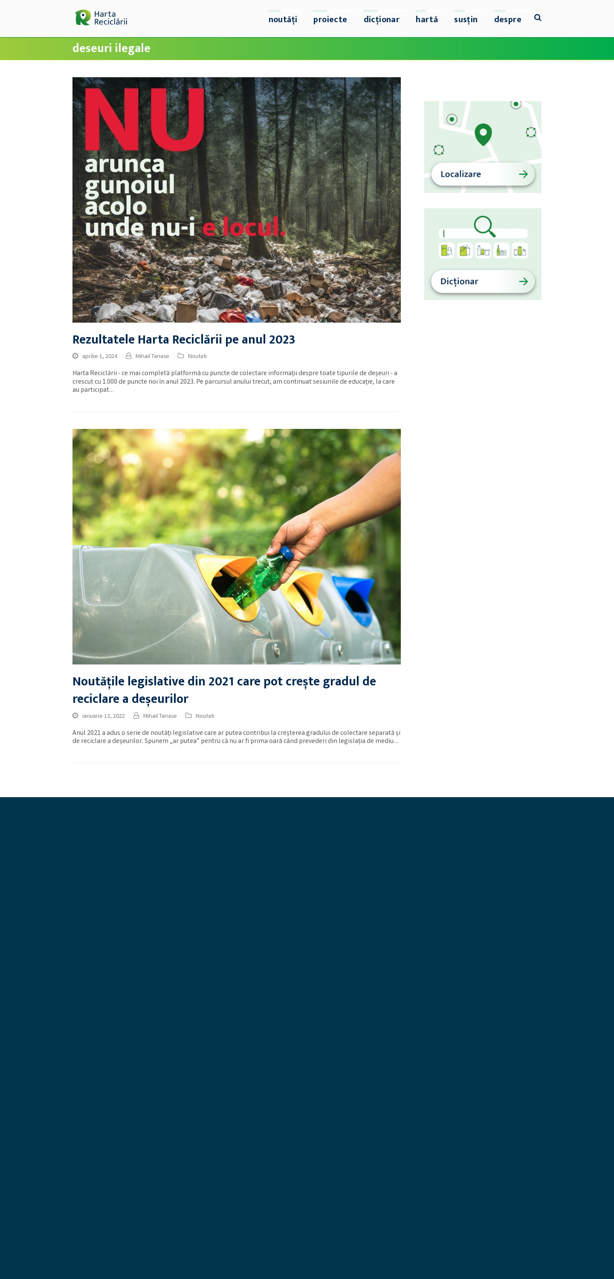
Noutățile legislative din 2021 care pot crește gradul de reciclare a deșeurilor (224, 690)
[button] (538, 18)
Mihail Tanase (152, 356)
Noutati (197, 356)
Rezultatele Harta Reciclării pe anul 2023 (183, 339)
